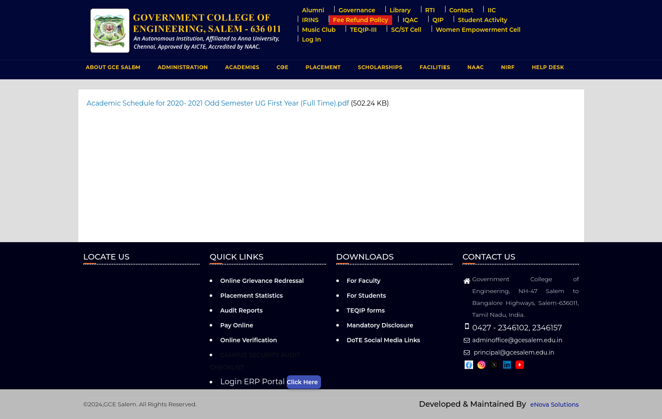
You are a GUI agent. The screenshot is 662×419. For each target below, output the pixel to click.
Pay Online (236, 325)
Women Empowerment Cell (478, 30)
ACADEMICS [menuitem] (241, 69)
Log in (311, 39)
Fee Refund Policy (360, 20)
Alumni (313, 10)
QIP (437, 20)
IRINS (310, 20)
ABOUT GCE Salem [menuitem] (112, 69)
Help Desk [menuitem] (548, 67)
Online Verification (248, 340)
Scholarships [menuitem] (380, 67)
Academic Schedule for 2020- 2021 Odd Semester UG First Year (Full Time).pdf (218, 103)
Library (400, 10)
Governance (356, 10)
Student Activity (482, 20)
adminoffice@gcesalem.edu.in (512, 340)
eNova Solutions (554, 404)
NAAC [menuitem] (474, 69)
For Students (366, 295)
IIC (491, 10)
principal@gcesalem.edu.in (508, 352)
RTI (430, 10)
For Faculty (364, 281)
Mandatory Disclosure (380, 325)
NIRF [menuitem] (508, 67)
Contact (461, 10)
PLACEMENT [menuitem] (322, 69)
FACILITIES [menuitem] (434, 69)
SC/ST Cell (406, 30)
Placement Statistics (251, 295)
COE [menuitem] (281, 69)
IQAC (410, 20)
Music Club (318, 30)
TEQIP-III (363, 30)
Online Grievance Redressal (262, 281)
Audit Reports (241, 310)
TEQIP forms (366, 310)
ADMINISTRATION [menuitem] (181, 69)
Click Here (302, 382)
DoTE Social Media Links (384, 340)
